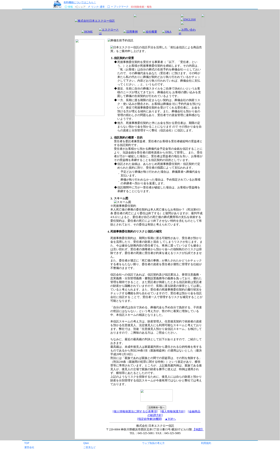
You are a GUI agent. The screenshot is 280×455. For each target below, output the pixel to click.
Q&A (86, 443)
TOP (26, 443)
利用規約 (206, 443)
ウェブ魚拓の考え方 (153, 443)
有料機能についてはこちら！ (80, 2)
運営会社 (29, 447)
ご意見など (89, 447)
